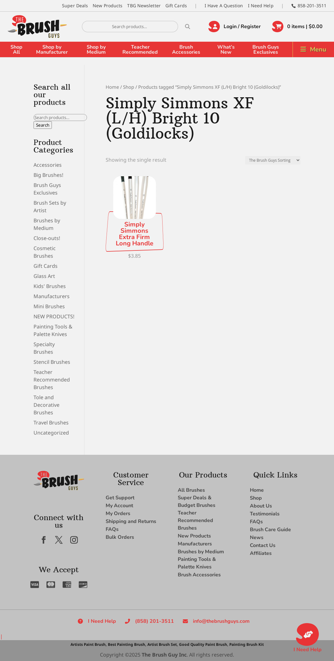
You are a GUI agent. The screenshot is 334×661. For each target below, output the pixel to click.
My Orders (118, 513)
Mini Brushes (49, 306)
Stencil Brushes (52, 361)
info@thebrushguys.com (221, 621)
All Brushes (191, 490)
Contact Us (262, 545)
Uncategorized (51, 432)
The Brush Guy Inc (164, 654)
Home (112, 87)
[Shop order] (272, 160)
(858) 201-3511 (154, 621)
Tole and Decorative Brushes (46, 405)
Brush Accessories (186, 50)
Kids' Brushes (50, 286)
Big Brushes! (48, 174)
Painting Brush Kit (246, 644)
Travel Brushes (51, 422)
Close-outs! (47, 238)
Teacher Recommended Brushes (52, 380)
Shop (128, 87)
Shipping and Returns (131, 521)
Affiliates (261, 553)
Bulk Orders (120, 537)
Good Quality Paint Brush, (203, 644)
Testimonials (265, 513)
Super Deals (75, 6)
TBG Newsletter (143, 6)
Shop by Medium (96, 50)
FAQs (112, 529)
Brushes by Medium (201, 551)
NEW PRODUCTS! (54, 316)
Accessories (48, 164)
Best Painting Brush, (127, 644)
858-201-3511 (312, 6)
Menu (318, 49)
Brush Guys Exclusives (265, 50)
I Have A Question (224, 6)
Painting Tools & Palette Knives (197, 563)
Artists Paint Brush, (89, 644)
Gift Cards (176, 6)
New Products (107, 6)
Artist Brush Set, (162, 644)
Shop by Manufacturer (52, 50)
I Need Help (261, 6)
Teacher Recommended (140, 50)
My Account (119, 505)
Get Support (120, 497)
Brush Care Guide (270, 529)
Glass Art (44, 276)
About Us (261, 505)
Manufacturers (52, 296)
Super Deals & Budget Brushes (196, 501)
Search (42, 125)
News (256, 537)
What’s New (226, 50)
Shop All (16, 50)
